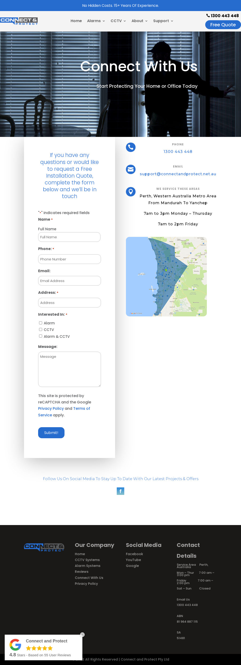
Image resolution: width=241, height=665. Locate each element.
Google (132, 565)
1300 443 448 (222, 16)
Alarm (49, 323)
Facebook (134, 554)
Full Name (47, 229)
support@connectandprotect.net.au (177, 174)
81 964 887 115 (187, 621)
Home (76, 21)
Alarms (94, 21)
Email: (44, 271)
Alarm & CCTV (57, 336)
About (137, 21)
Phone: (46, 249)
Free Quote (223, 24)
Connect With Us (89, 577)
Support (161, 21)
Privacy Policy (51, 408)
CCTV (116, 21)
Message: (47, 346)
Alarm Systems (87, 565)
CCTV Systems (87, 559)
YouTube (133, 559)
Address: (48, 293)
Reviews (81, 571)
